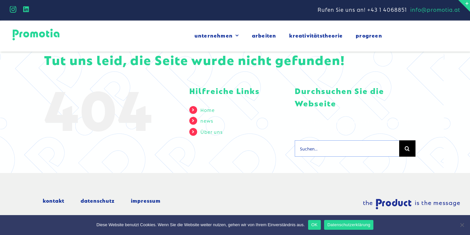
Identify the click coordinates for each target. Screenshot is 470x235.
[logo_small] (36, 29)
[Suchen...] (347, 148)
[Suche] (407, 148)
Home (207, 109)
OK (314, 224)
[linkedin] (26, 9)
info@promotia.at (435, 9)
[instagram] (13, 9)
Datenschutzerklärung (348, 224)
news (206, 120)
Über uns (211, 131)
